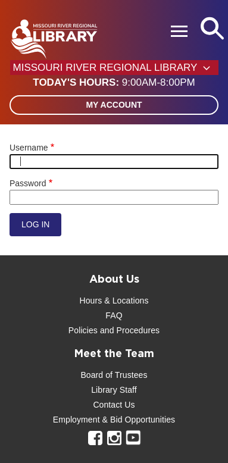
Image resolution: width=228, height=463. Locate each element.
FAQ (113, 315)
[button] (114, 82)
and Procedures (129, 330)
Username (29, 147)
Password (28, 183)
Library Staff (114, 390)
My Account (114, 105)
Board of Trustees (113, 375)
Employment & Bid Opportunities (114, 419)
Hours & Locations (113, 300)
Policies (83, 330)
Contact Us (114, 404)
